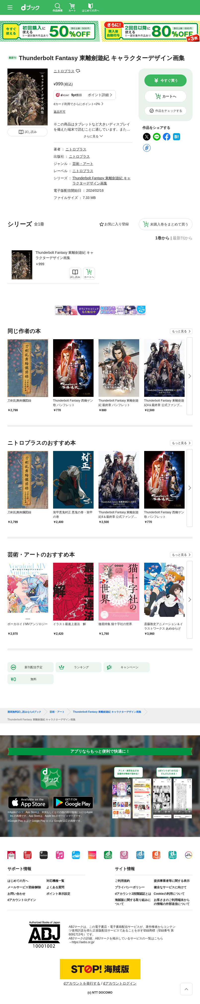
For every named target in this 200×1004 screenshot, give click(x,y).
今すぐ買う (169, 80)
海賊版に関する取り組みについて (133, 902)
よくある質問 (55, 887)
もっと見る (179, 331)
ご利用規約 (122, 881)
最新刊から (183, 238)
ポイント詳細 (98, 95)
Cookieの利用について (169, 893)
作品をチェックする (168, 110)
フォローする (77, 71)
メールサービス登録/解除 (24, 887)
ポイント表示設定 (58, 893)
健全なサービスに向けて (170, 887)
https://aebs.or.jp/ (83, 942)
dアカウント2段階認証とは (133, 893)
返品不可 (60, 111)
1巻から (162, 238)
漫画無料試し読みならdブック (24, 712)
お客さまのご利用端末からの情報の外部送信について (172, 902)
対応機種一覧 (55, 881)
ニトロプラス (64, 71)
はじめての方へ (17, 881)
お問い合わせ (16, 893)
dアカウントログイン (21, 900)
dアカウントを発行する (82, 983)
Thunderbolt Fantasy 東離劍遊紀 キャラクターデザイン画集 (64, 255)
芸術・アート (82, 164)
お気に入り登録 (116, 224)
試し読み (31, 132)
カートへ (169, 96)
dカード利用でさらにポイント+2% (77, 104)
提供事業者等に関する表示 (172, 881)
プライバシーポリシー (130, 887)
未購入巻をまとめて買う (169, 224)
